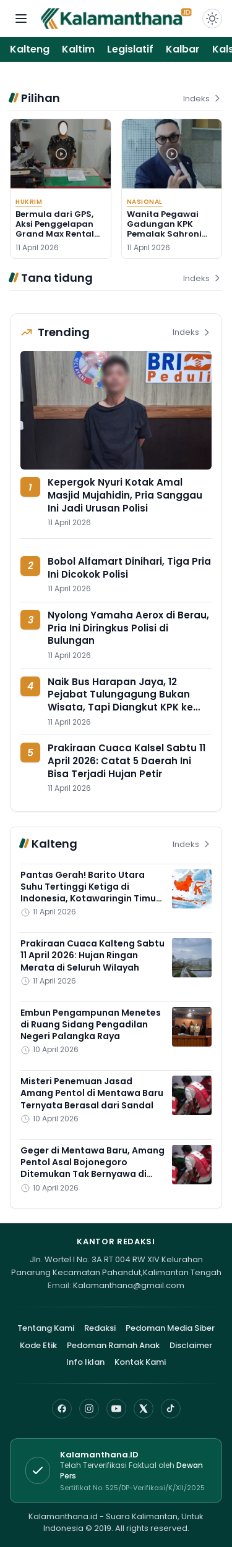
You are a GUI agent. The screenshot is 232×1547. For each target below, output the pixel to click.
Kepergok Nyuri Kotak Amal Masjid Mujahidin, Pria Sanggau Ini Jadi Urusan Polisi (125, 495)
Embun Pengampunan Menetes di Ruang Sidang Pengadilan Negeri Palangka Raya (90, 1024)
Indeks (202, 98)
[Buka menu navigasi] (21, 18)
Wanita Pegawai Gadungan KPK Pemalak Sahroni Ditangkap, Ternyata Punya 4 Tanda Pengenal (166, 239)
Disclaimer (191, 1345)
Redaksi (100, 1328)
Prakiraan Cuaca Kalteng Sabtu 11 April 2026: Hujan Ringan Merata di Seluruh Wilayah (92, 955)
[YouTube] (116, 1408)
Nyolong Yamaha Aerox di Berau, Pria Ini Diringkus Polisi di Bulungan (128, 628)
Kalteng (29, 49)
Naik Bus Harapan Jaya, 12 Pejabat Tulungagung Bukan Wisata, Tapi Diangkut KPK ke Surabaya (120, 701)
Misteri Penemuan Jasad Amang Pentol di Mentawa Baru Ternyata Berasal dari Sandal (91, 1093)
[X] (143, 1408)
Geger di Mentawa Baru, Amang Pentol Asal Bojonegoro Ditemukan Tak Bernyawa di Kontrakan (92, 1168)
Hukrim (28, 201)
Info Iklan (85, 1362)
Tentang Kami (45, 1328)
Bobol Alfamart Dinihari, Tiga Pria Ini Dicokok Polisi (129, 568)
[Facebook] (62, 1408)
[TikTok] (171, 1408)
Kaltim (78, 49)
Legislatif (130, 49)
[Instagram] (89, 1408)
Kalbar (183, 49)
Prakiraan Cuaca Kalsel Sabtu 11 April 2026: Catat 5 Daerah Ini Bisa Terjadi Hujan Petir (126, 760)
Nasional (145, 201)
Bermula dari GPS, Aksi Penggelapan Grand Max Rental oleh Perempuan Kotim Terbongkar (55, 234)
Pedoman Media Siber (170, 1328)
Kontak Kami (140, 1362)
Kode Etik (38, 1345)
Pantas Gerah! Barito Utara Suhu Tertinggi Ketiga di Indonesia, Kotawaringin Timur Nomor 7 (90, 893)
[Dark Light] (212, 18)
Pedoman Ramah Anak (113, 1345)
